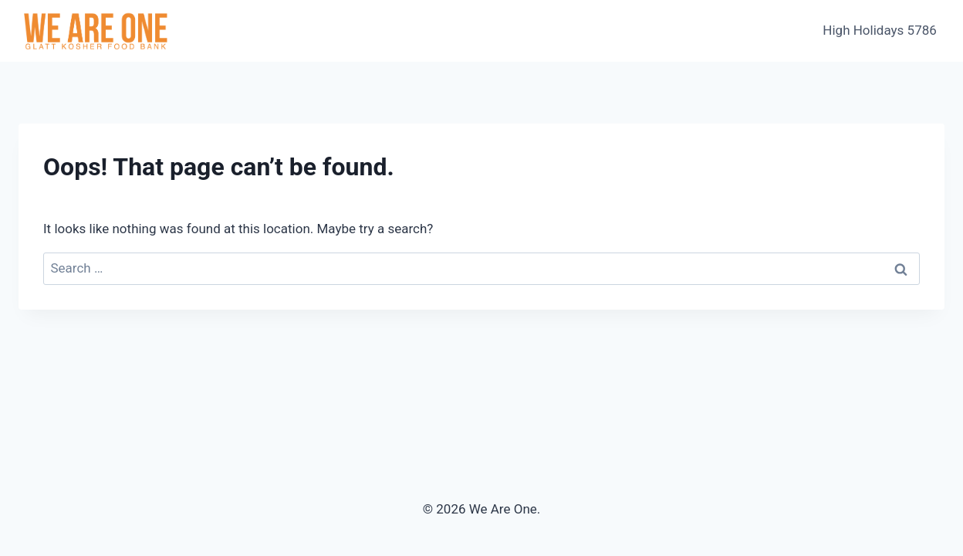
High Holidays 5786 (879, 30)
